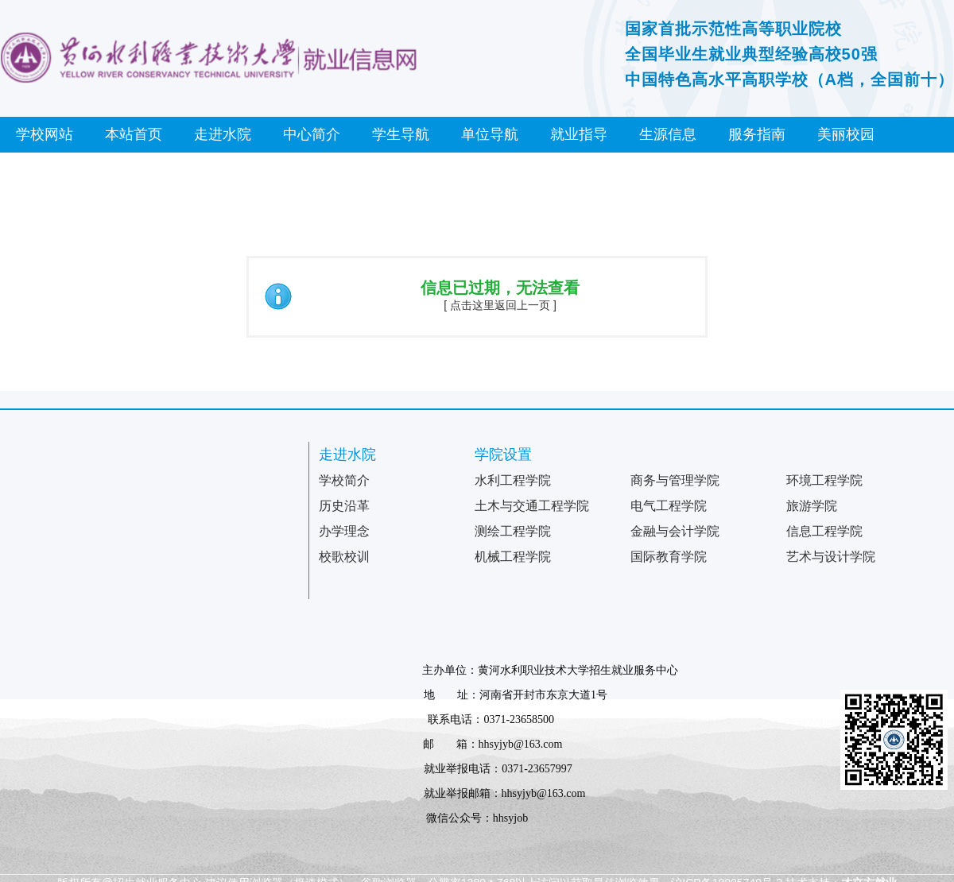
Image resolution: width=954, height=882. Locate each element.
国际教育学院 (668, 556)
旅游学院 (811, 506)
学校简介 (344, 480)
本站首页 (133, 134)
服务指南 (756, 134)
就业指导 (578, 134)
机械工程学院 (513, 556)
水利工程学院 (513, 480)
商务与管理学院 (674, 480)
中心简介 (311, 134)
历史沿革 (344, 506)
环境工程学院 (824, 480)
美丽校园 (845, 134)
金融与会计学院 (674, 531)
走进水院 (222, 134)
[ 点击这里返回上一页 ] (500, 305)
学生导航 (400, 134)
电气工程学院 (668, 506)
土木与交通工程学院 (532, 506)
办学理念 (344, 531)
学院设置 (503, 454)
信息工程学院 (824, 531)
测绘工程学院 (513, 531)
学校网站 (44, 134)
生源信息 (667, 134)
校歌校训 (344, 556)
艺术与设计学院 (830, 556)
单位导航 (489, 134)
